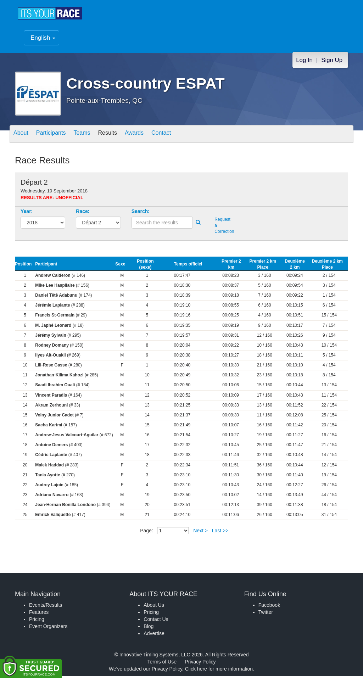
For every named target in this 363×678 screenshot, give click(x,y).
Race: (82, 213)
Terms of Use (162, 664)
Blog (148, 628)
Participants (57, 136)
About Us (154, 607)
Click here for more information (219, 671)
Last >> (220, 533)
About (23, 136)
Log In (304, 62)
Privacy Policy (200, 664)
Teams (93, 136)
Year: (27, 213)
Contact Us (156, 621)
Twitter (265, 614)
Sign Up (331, 62)
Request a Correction (222, 227)
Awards (154, 136)
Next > (200, 533)
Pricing (36, 621)
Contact (186, 136)
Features (39, 614)
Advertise (154, 635)
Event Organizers (48, 628)
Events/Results (45, 607)
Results (123, 136)
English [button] (42, 40)
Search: (141, 213)
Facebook (269, 607)
